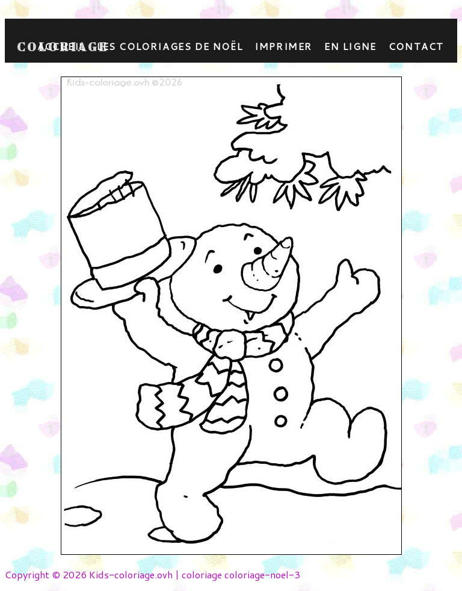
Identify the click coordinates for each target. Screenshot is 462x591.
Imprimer (283, 46)
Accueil (61, 46)
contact (416, 46)
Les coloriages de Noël (169, 46)
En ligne (350, 46)
